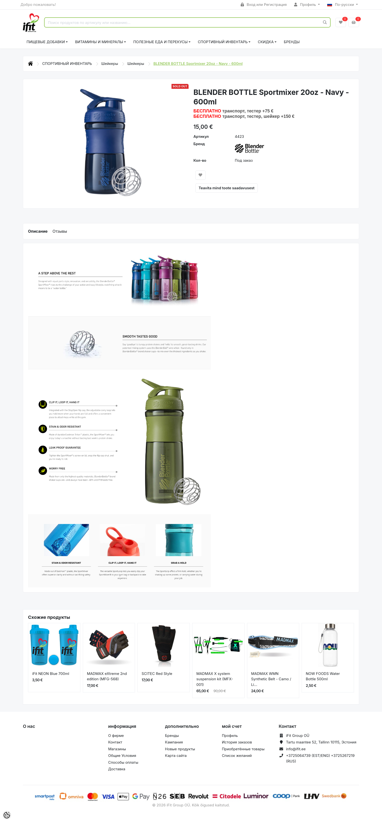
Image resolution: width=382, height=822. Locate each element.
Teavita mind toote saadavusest (226, 188)
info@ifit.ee (296, 749)
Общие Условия (122, 755)
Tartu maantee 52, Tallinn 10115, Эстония (321, 742)
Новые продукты (180, 749)
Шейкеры (110, 63)
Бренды (292, 42)
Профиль (305, 4)
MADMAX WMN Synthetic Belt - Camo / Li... (271, 679)
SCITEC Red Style (157, 673)
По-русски (341, 4)
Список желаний (237, 755)
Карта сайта (176, 755)
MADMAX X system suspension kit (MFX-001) (214, 679)
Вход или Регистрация (264, 4)
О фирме (116, 735)
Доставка (116, 769)
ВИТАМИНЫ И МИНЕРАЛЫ (99, 42)
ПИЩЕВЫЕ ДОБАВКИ (46, 42)
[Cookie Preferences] (6, 815)
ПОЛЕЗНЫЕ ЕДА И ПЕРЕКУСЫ (160, 42)
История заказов (237, 742)
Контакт (115, 742)
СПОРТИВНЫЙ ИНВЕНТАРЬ (223, 42)
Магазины (117, 749)
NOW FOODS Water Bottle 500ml (323, 676)
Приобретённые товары (243, 749)
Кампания (174, 742)
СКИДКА (266, 42)
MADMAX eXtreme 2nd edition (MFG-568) (107, 676)
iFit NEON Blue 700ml (50, 673)
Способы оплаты (123, 762)
